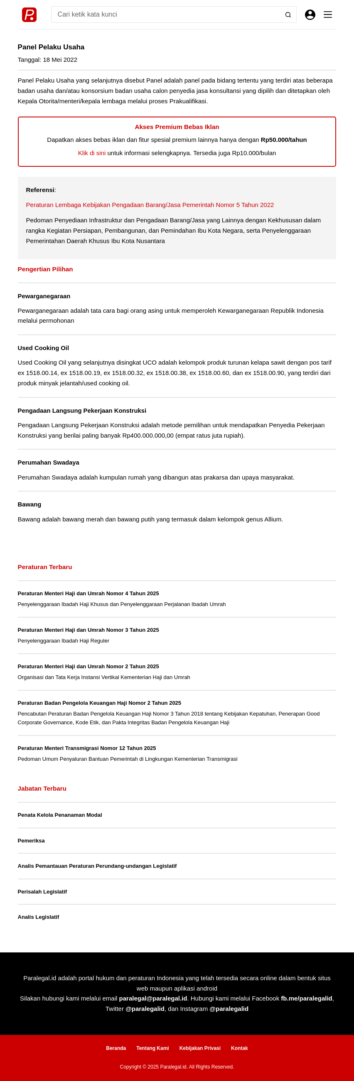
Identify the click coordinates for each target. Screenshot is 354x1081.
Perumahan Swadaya (48, 462)
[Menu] (328, 14)
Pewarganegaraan (44, 296)
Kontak (239, 1048)
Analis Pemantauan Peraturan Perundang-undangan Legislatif (97, 866)
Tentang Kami (152, 1048)
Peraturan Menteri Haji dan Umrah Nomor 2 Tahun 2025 (88, 666)
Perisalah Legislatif (42, 892)
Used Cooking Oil (43, 348)
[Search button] (288, 14)
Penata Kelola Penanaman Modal (60, 815)
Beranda (116, 1048)
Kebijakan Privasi (200, 1048)
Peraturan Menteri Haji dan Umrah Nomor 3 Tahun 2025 (88, 630)
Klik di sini (92, 152)
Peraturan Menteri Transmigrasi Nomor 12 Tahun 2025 (87, 748)
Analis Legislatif (38, 917)
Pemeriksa (31, 841)
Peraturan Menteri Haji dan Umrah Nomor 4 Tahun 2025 (88, 593)
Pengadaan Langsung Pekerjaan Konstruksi (82, 410)
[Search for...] (165, 14)
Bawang (30, 504)
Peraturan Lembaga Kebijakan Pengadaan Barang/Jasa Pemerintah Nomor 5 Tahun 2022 (150, 204)
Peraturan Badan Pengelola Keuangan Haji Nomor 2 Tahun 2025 (99, 703)
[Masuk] (310, 15)
